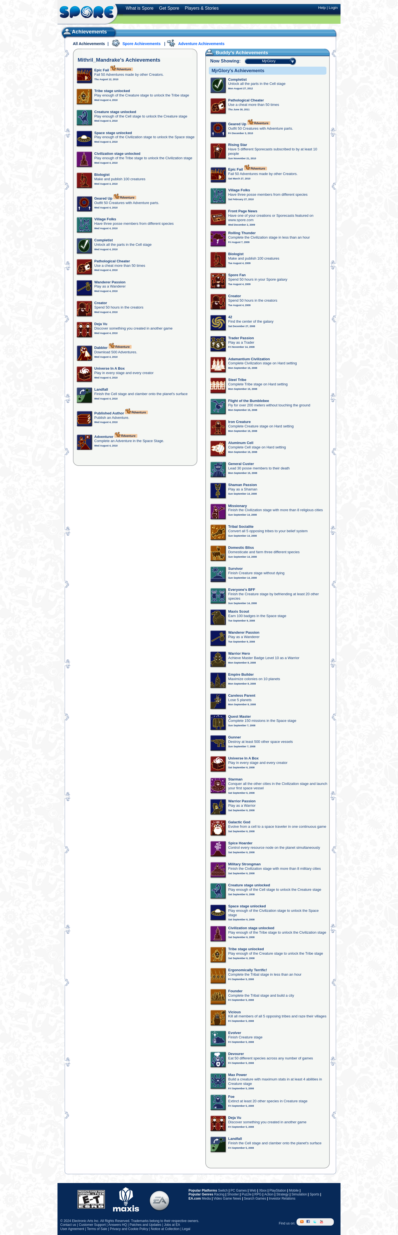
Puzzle (247, 1194)
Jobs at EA (172, 1225)
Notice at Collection (165, 1229)
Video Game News (227, 1198)
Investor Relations (282, 1198)
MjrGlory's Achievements (237, 70)
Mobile (293, 1190)
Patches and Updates (145, 1225)
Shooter (233, 1194)
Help (322, 8)
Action (268, 1194)
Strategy (282, 1194)
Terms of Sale (97, 1229)
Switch (223, 1190)
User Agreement (72, 1229)
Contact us (68, 1225)
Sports (314, 1194)
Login (333, 8)
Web (253, 1190)
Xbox (262, 1190)
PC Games (239, 1190)
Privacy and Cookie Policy (129, 1229)
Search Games (255, 1198)
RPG (257, 1194)
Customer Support (92, 1225)
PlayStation (277, 1190)
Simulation (299, 1194)
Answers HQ (117, 1225)
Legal (186, 1229)
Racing (219, 1194)
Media (206, 1198)
